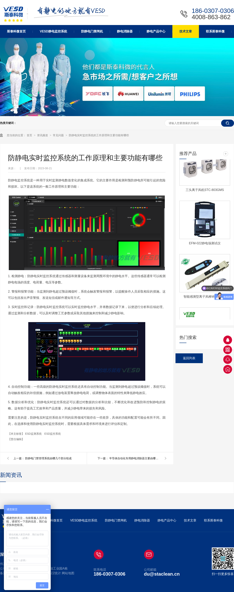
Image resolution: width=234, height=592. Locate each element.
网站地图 (68, 573)
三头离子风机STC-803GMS (205, 191)
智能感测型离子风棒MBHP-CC (204, 297)
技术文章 (190, 520)
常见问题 (59, 135)
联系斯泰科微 (213, 520)
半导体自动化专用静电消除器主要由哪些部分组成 (134, 458)
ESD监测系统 (34, 433)
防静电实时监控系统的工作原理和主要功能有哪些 (99, 135)
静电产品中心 (167, 520)
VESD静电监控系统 (84, 520)
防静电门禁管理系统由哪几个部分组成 (48, 458)
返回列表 (189, 358)
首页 (30, 135)
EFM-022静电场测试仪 (205, 244)
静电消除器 (142, 520)
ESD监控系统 (52, 433)
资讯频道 (43, 135)
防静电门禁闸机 (116, 520)
